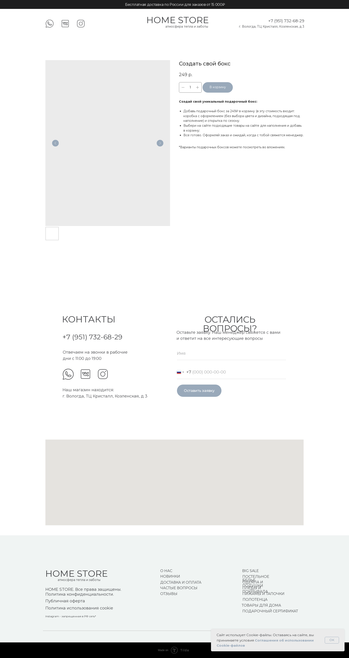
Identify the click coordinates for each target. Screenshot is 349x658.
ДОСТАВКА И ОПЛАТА (180, 582)
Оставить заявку (199, 391)
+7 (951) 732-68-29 (286, 20)
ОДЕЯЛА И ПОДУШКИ (252, 584)
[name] (231, 353)
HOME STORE (177, 19)
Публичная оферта (65, 601)
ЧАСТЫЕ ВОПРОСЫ (178, 588)
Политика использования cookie (79, 608)
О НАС (166, 571)
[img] (68, 374)
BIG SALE (250, 571)
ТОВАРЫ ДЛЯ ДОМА (261, 605)
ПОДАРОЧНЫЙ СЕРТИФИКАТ (270, 611)
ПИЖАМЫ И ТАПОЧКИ (263, 594)
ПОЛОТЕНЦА (255, 599)
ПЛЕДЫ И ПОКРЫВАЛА (255, 590)
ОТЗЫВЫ (168, 594)
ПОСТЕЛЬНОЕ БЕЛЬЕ (255, 578)
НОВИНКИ (170, 576)
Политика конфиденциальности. (79, 594)
